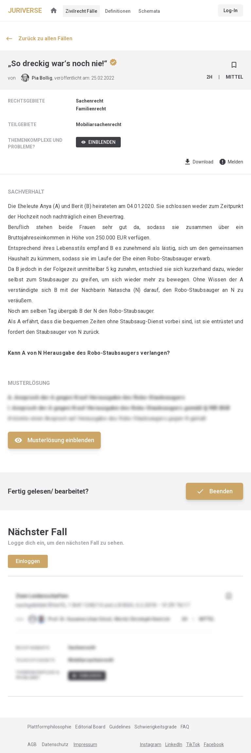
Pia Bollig (42, 78)
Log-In (231, 10)
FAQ (185, 726)
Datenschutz (55, 744)
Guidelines (120, 726)
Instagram (150, 744)
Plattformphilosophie (49, 726)
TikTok (193, 744)
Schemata (149, 11)
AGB (32, 744)
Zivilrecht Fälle (81, 11)
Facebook (214, 744)
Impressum (85, 744)
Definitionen (118, 11)
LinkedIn (173, 744)
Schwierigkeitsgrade (155, 726)
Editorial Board (90, 726)
